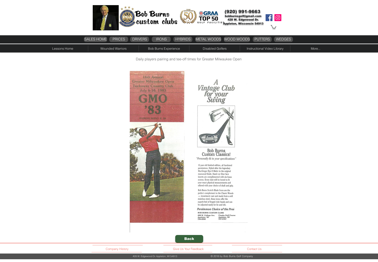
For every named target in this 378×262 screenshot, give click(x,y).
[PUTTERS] (262, 39)
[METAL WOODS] (208, 39)
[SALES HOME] (95, 39)
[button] (273, 27)
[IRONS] (161, 39)
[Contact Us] (255, 249)
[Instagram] (277, 17)
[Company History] (118, 249)
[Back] (189, 239)
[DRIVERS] (139, 39)
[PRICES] (118, 39)
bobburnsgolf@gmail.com (243, 16)
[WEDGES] (283, 39)
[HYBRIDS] (182, 39)
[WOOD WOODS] (237, 39)
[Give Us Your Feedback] (189, 249)
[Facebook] (269, 17)
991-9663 (249, 11)
